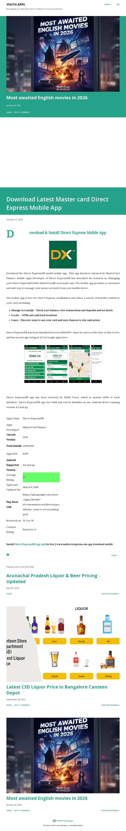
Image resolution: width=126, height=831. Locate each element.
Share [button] (9, 112)
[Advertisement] (63, 155)
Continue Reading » (110, 594)
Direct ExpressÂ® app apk (29, 544)
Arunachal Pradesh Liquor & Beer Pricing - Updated (53, 578)
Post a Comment (22, 112)
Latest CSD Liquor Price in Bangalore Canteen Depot (57, 690)
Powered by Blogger (63, 821)
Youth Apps (15, 4)
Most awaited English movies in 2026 (47, 98)
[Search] (107, 4)
